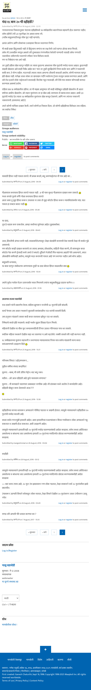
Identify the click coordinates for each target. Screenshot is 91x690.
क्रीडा (12, 118)
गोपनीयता (25, 671)
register (17, 156)
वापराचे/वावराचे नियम (10, 671)
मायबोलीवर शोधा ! (9, 625)
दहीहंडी (15, 123)
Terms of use (8, 681)
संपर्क (44, 671)
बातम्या (60, 660)
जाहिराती (49, 660)
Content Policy (36, 681)
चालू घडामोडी (7, 132)
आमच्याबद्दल (35, 671)
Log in (6, 156)
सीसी (69, 660)
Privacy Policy (22, 681)
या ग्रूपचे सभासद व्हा (10, 582)
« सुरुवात (31, 170)
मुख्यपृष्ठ (13, 18)
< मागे (44, 170)
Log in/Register (9, 551)
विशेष (40, 660)
